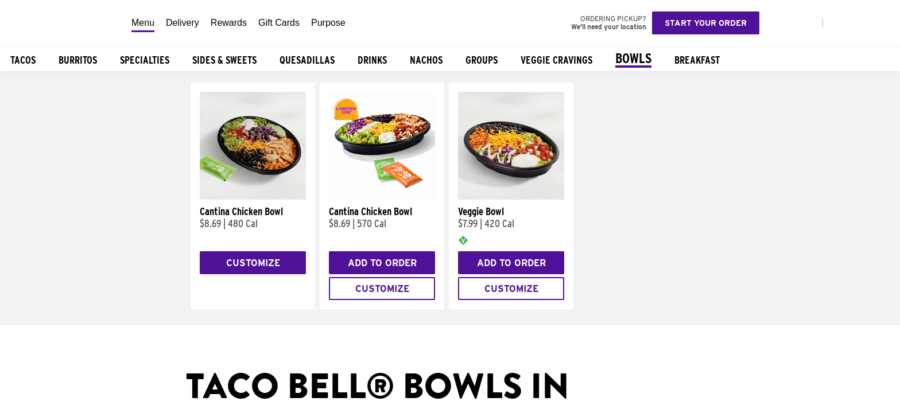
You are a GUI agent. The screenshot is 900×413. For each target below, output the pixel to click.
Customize (253, 263)
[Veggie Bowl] (511, 196)
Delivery (182, 23)
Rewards (229, 23)
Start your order (706, 23)
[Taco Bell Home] (62, 23)
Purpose (328, 23)
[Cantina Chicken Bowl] (253, 196)
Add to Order (382, 263)
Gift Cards (279, 23)
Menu (142, 23)
